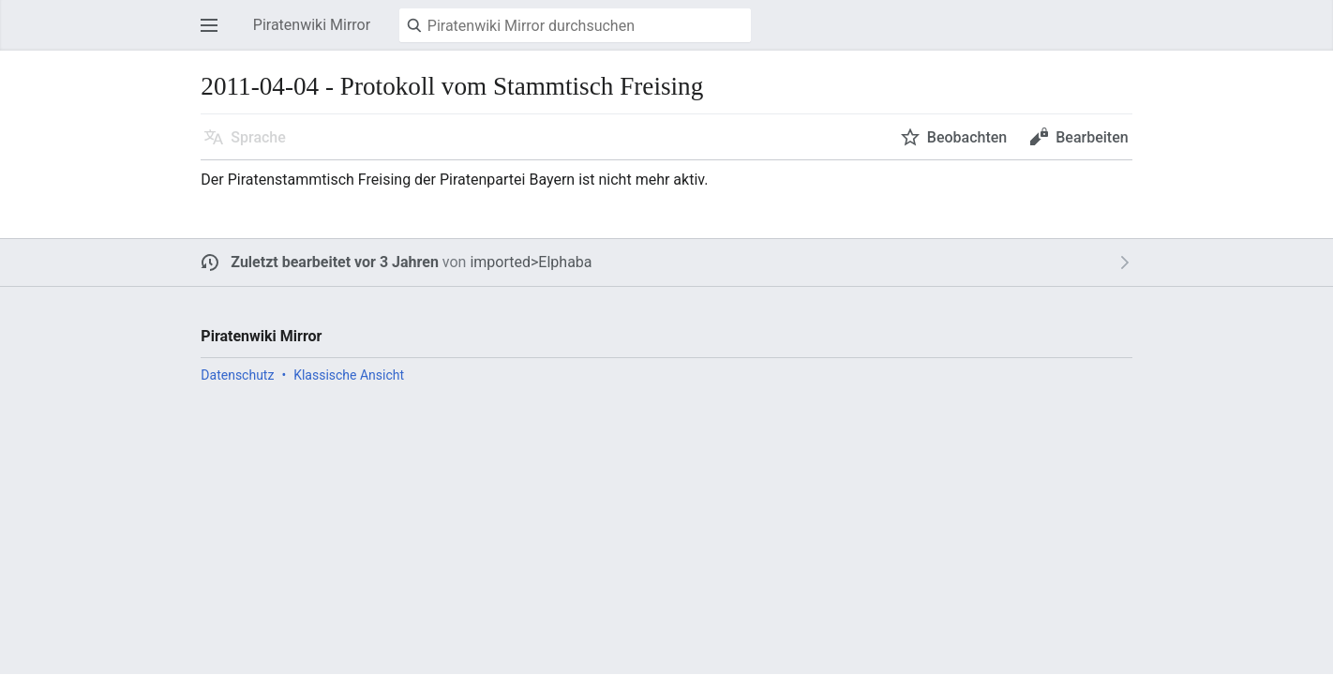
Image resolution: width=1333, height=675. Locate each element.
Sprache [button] (258, 137)
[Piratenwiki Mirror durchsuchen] (575, 25)
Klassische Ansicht (348, 375)
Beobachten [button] (967, 137)
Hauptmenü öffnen (215, 34)
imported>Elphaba (531, 262)
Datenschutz (237, 375)
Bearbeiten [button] (1092, 137)
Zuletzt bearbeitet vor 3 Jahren (335, 262)
